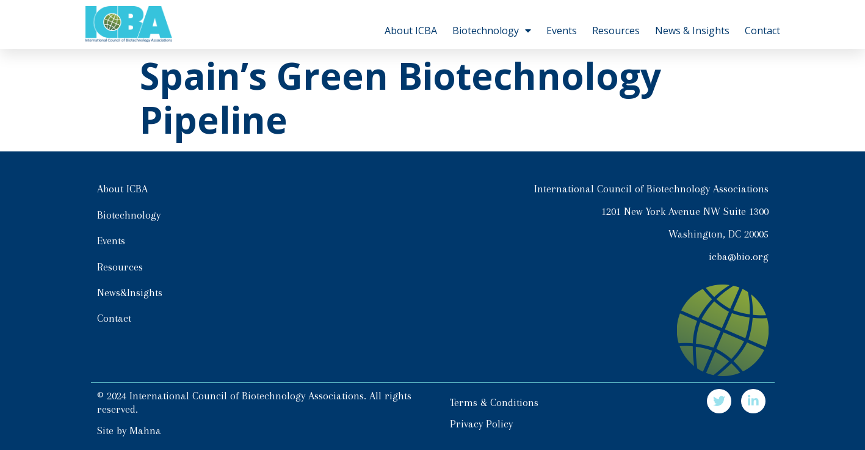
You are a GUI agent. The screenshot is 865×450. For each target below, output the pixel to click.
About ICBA (411, 30)
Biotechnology (491, 31)
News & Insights (692, 30)
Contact (762, 30)
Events (561, 30)
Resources (616, 30)
